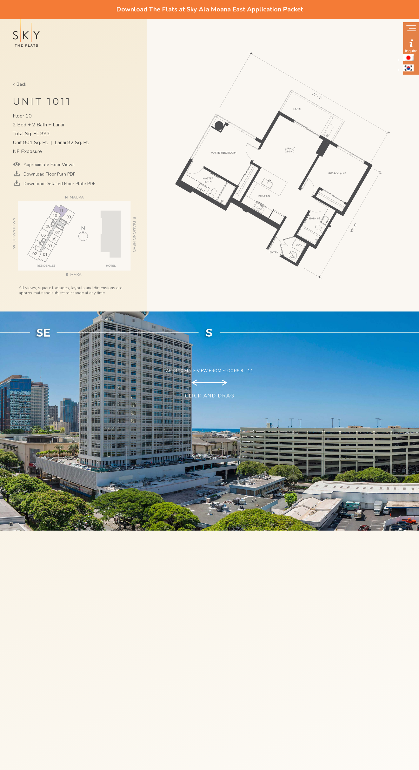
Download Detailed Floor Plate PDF (58, 184)
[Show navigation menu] (411, 29)
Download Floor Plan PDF (48, 174)
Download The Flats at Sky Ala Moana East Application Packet (209, 9)
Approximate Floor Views (48, 165)
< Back (19, 84)
